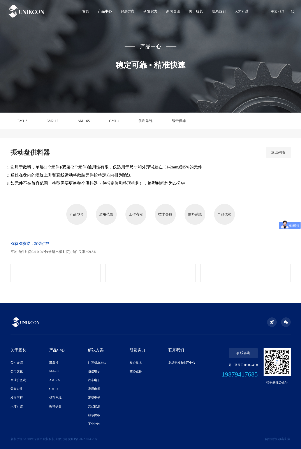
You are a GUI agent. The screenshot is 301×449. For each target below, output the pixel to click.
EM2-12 (52, 121)
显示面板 (94, 415)
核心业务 (136, 371)
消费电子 (94, 397)
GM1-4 (114, 121)
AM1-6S (83, 121)
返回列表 (278, 152)
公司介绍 (17, 362)
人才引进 (241, 11)
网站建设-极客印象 (278, 439)
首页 (85, 11)
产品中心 (105, 11)
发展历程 (17, 397)
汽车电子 (94, 380)
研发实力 (150, 11)
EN (282, 11)
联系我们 (219, 11)
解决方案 (128, 11)
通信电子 (94, 371)
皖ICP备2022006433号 (82, 439)
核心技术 (136, 362)
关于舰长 (196, 11)
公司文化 (17, 371)
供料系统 (146, 121)
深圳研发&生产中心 (181, 362)
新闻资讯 (173, 11)
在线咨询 (243, 353)
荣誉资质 (17, 389)
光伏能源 (94, 406)
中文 (274, 11)
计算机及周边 (97, 362)
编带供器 (179, 121)
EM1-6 (22, 121)
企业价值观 (18, 380)
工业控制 (94, 424)
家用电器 (94, 389)
